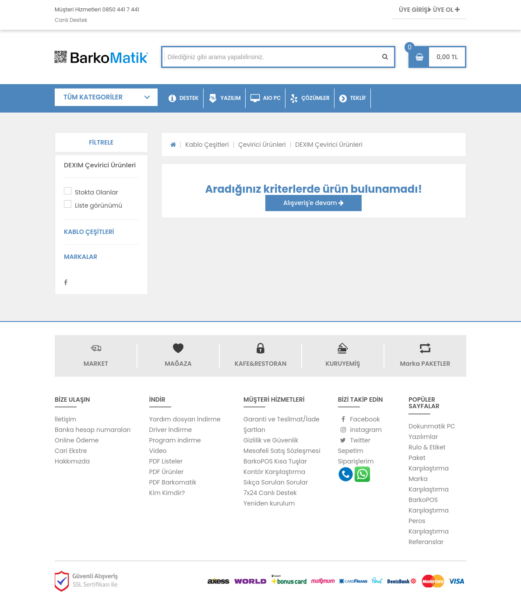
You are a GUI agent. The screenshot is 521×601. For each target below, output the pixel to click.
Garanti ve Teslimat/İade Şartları (281, 424)
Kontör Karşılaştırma (274, 471)
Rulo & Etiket (426, 447)
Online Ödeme (77, 440)
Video (158, 450)
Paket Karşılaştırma (428, 463)
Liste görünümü (98, 205)
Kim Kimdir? (167, 492)
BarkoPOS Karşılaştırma (428, 505)
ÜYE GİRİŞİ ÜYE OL (429, 9)
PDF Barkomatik (173, 482)
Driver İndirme (170, 429)
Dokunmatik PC (431, 426)
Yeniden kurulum (269, 503)
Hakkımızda (72, 461)
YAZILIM (224, 98)
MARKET (96, 363)
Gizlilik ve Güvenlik (270, 440)
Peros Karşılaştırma (428, 526)
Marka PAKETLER (425, 363)
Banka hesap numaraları (92, 429)
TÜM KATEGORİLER (93, 97)
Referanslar (426, 541)
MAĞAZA (178, 363)
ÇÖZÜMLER (309, 98)
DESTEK (184, 98)
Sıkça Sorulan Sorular (275, 482)
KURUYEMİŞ (342, 363)
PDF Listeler (166, 461)
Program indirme (175, 440)
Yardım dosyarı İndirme (185, 419)
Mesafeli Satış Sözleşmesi (281, 450)
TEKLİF (352, 98)
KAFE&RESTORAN (260, 363)
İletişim (65, 419)
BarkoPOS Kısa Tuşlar (275, 461)
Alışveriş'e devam (313, 202)
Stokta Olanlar (96, 192)
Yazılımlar (423, 436)
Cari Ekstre (71, 450)
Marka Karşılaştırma (428, 484)
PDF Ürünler (166, 471)
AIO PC (265, 98)
